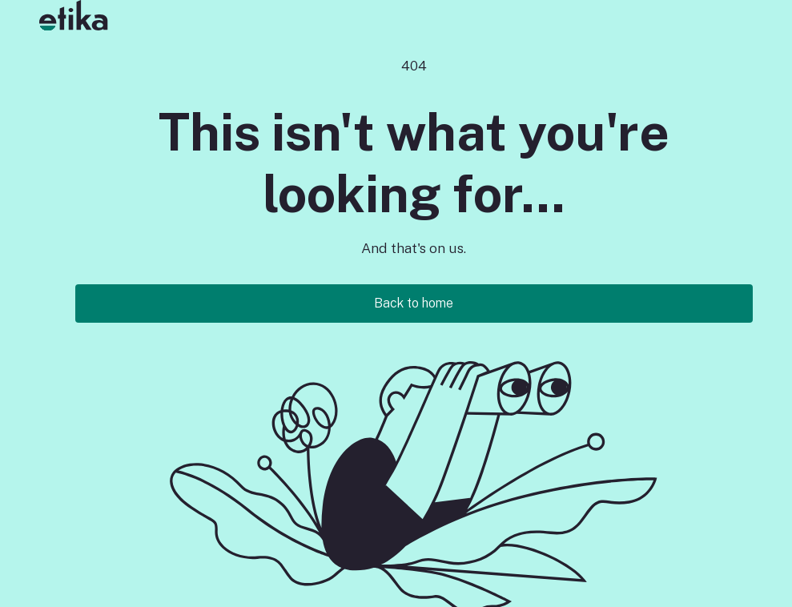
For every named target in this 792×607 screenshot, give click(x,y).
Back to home (413, 303)
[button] (109, 15)
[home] (67, 15)
